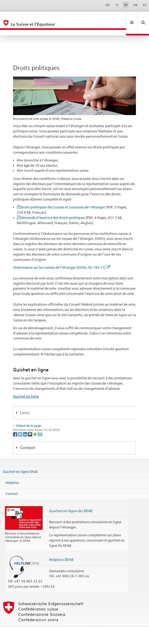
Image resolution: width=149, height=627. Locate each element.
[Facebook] (15, 423)
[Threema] (30, 423)
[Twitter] (20, 423)
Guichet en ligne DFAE (20, 460)
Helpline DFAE (61, 548)
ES (144, 5)
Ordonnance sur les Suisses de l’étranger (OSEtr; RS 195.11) (61, 256)
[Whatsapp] (35, 423)
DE (108, 5)
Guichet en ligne (26, 385)
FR (126, 5)
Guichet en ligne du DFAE (71, 499)
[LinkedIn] (25, 423)
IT (117, 5)
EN (135, 5)
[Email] (40, 423)
